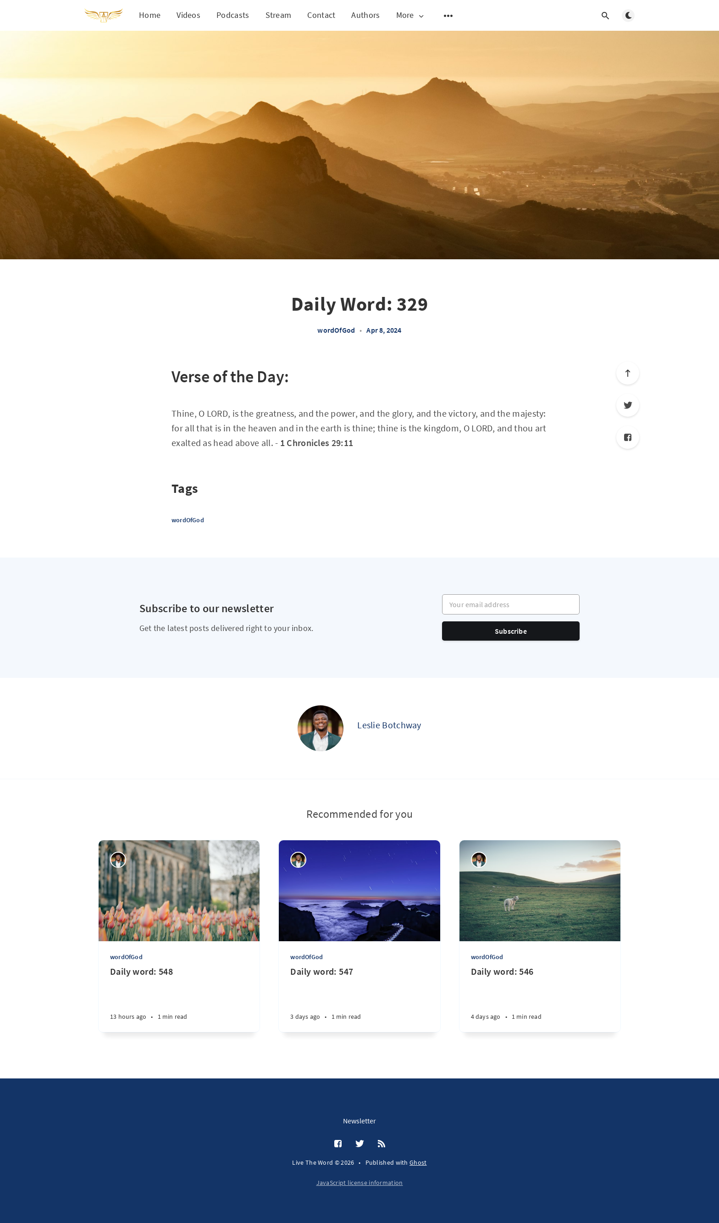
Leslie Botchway (389, 725)
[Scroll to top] (627, 373)
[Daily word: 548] (179, 999)
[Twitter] (627, 405)
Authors (365, 15)
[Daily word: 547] (359, 999)
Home (149, 15)
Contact (321, 15)
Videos (188, 15)
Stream (278, 15)
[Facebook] (627, 437)
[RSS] (381, 1144)
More (411, 15)
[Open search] (605, 15)
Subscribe (511, 631)
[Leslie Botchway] (320, 728)
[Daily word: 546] (539, 999)
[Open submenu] (448, 15)
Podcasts (232, 15)
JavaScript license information (359, 1182)
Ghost (418, 1162)
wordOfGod (336, 330)
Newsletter (359, 1120)
